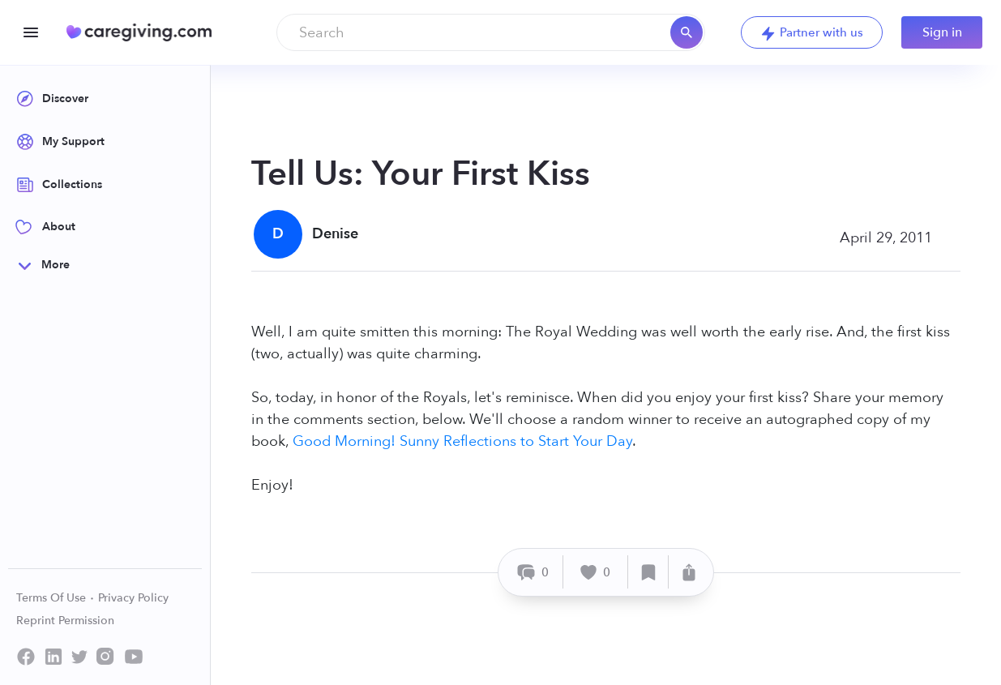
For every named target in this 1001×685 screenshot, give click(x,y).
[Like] (595, 572)
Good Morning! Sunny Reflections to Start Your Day (462, 441)
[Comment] (533, 572)
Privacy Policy (133, 598)
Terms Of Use (55, 598)
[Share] (689, 572)
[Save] (648, 572)
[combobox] (490, 32)
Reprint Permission (65, 620)
